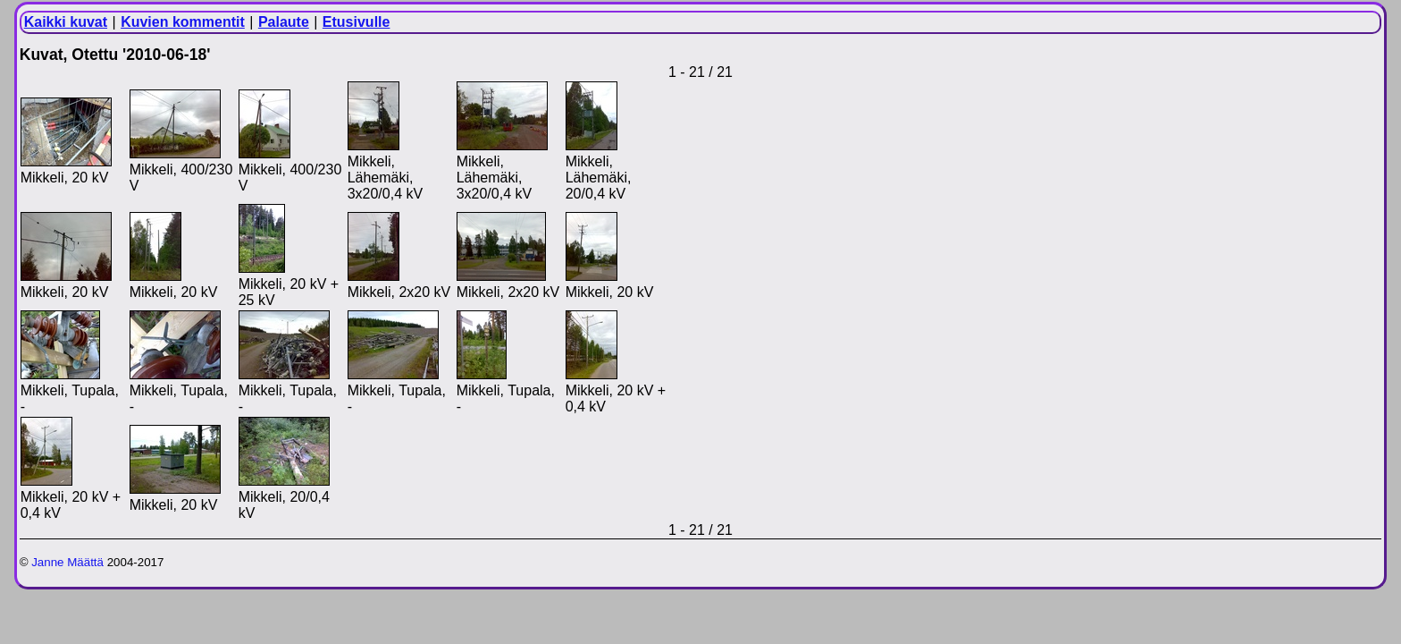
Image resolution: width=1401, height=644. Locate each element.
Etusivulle (356, 22)
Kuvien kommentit (183, 22)
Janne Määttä (67, 562)
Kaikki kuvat (65, 22)
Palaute (283, 22)
